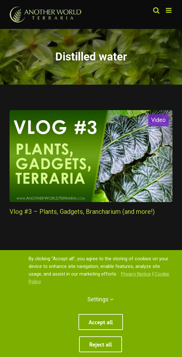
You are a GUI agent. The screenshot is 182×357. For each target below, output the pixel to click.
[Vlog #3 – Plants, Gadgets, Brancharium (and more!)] (91, 156)
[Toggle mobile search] (156, 10)
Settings (100, 299)
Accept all (101, 322)
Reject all (100, 344)
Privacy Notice (136, 274)
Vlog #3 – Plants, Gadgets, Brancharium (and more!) (82, 211)
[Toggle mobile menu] (169, 10)
